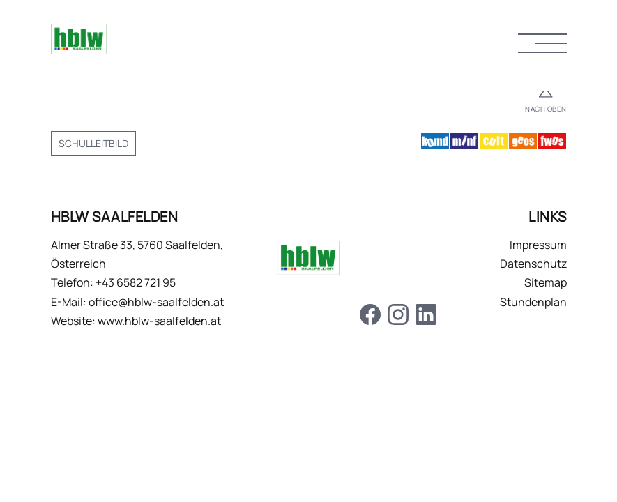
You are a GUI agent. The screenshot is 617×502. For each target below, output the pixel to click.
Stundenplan (533, 302)
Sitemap (545, 282)
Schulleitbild (93, 143)
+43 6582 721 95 (136, 282)
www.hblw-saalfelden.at (159, 320)
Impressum (538, 244)
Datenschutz (533, 263)
